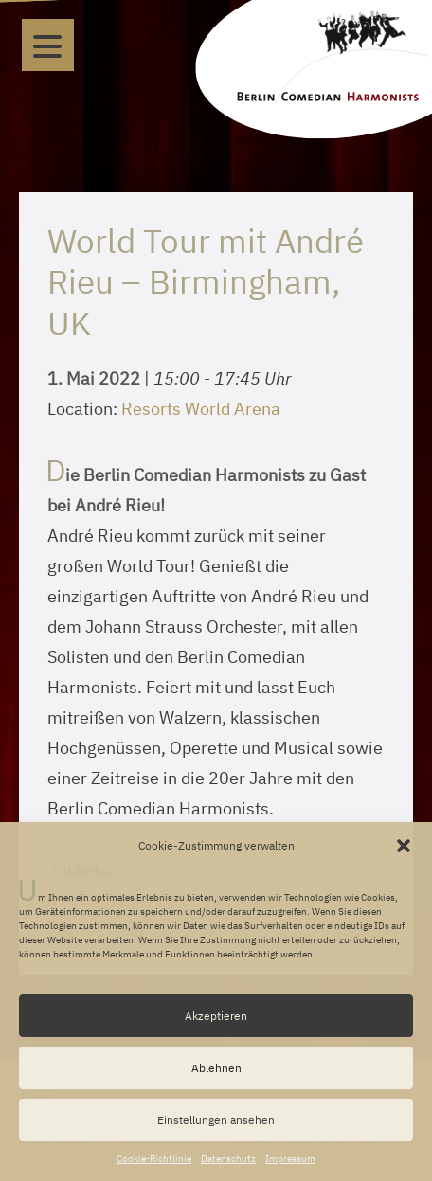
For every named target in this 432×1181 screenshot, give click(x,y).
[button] (403, 845)
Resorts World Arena (200, 409)
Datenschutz (228, 1159)
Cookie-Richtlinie (154, 1159)
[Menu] (48, 45)
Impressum (290, 1159)
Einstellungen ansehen (216, 1120)
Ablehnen (216, 1068)
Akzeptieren (216, 1016)
